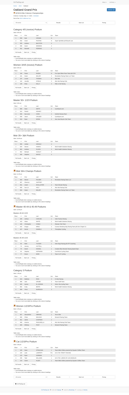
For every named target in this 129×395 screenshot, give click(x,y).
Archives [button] (112, 2)
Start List (81, 22)
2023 (20, 6)
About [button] (104, 2)
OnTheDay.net (18, 2)
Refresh (111, 9)
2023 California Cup (25, 18)
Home (15, 6)
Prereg (104, 22)
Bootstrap (71, 390)
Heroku (85, 390)
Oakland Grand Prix (25, 9)
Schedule (36, 16)
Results (58, 22)
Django (59, 390)
